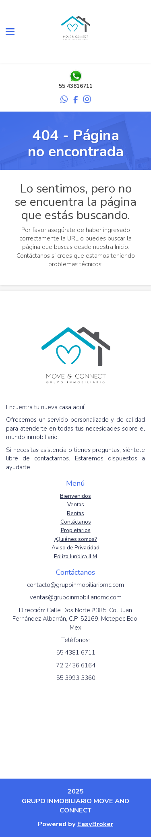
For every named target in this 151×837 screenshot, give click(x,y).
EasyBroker (95, 824)
